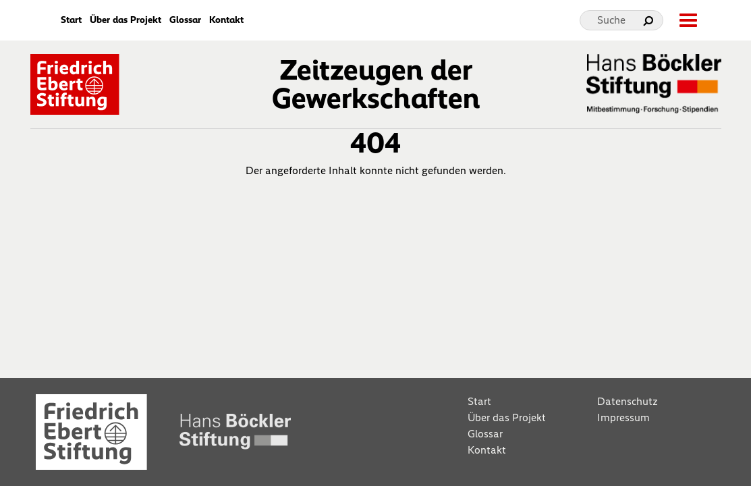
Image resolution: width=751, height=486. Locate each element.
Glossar (185, 20)
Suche (611, 20)
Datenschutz (627, 401)
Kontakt (226, 20)
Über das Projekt (125, 20)
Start (71, 20)
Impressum (623, 417)
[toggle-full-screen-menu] (687, 20)
